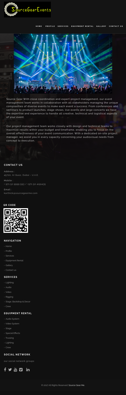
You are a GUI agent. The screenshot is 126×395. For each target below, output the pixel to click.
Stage (8, 328)
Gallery (101, 26)
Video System (12, 323)
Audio (8, 287)
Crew (8, 306)
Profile (50, 26)
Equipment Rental (82, 26)
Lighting (10, 282)
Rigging (9, 297)
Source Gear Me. (77, 385)
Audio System (12, 319)
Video (8, 292)
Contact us (116, 26)
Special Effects (13, 333)
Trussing (10, 338)
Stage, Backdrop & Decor (18, 301)
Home (39, 26)
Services (63, 26)
